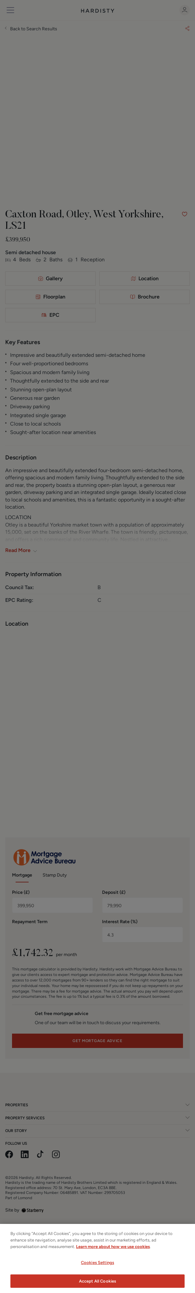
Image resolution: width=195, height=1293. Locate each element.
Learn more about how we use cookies (113, 1251)
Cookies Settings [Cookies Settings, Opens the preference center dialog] (97, 1267)
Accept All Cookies (97, 1286)
